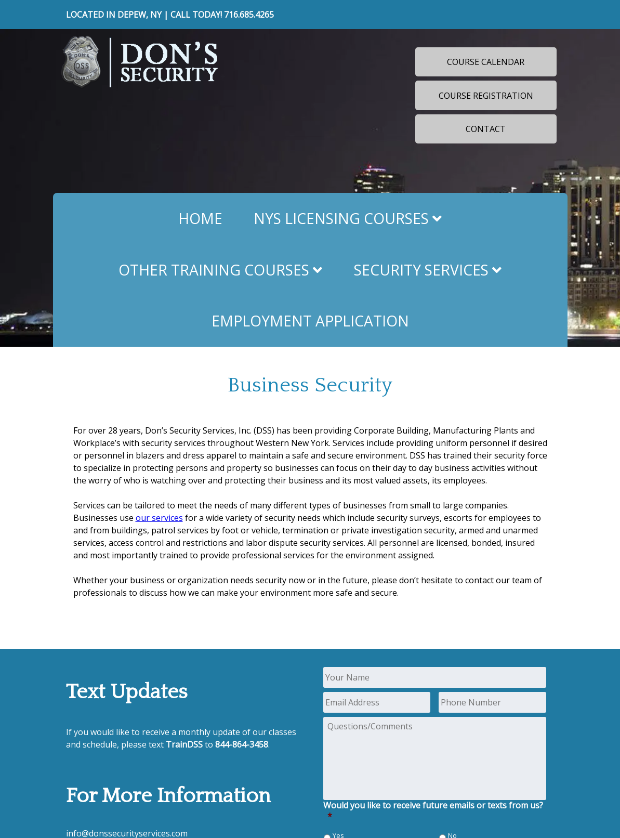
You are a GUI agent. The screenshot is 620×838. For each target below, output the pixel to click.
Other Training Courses (220, 270)
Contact (486, 129)
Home (200, 218)
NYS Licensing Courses (348, 218)
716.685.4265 (249, 14)
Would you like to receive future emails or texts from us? (433, 811)
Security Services (428, 270)
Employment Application (310, 321)
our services (159, 517)
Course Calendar (485, 62)
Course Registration (486, 95)
